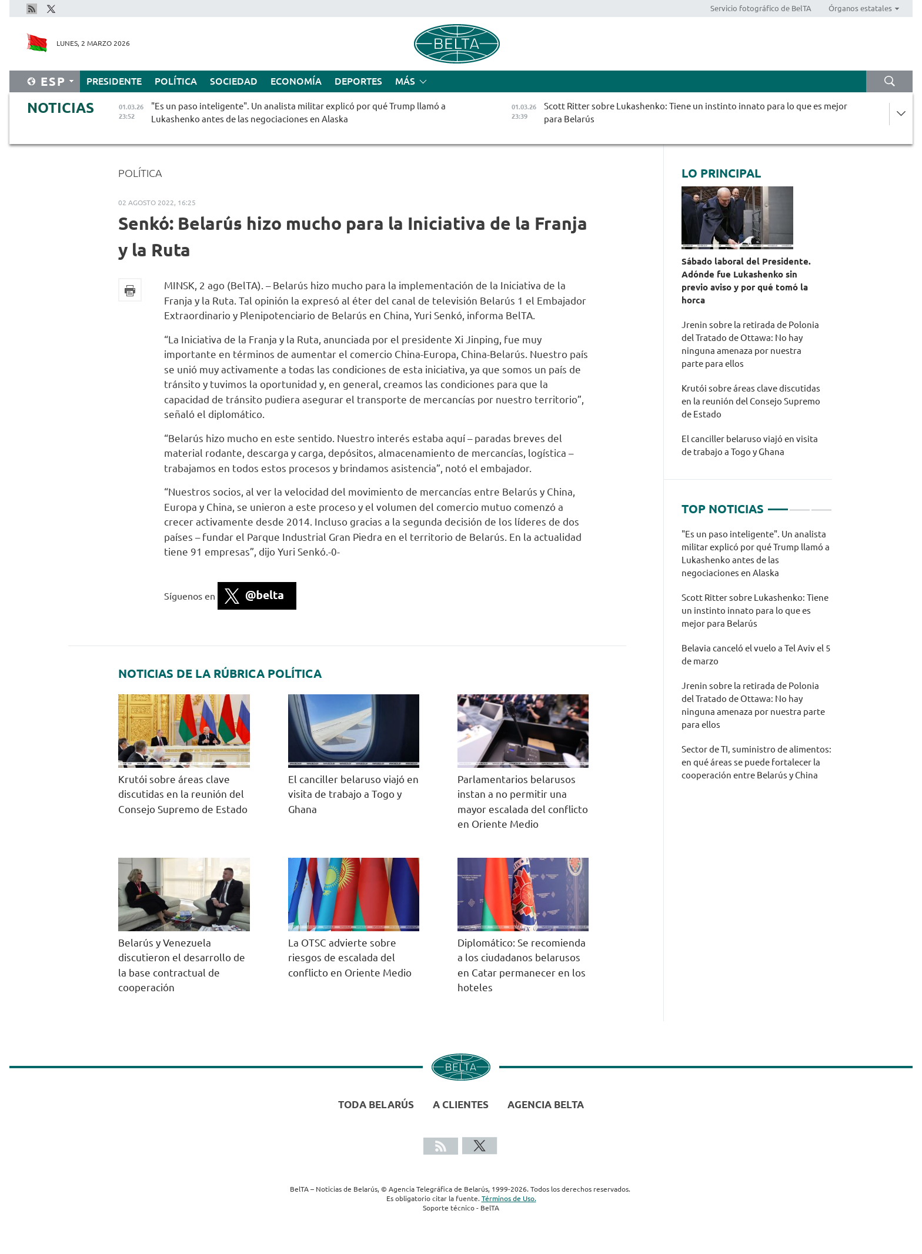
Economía (296, 81)
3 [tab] (821, 504)
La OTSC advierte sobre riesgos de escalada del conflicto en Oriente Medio (350, 957)
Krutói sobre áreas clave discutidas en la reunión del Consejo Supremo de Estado (183, 794)
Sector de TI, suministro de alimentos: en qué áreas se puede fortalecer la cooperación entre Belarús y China (756, 762)
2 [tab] (800, 504)
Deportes (358, 81)
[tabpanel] (757, 661)
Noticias (60, 108)
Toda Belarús (376, 1104)
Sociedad (234, 81)
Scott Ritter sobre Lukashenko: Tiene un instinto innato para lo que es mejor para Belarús (755, 610)
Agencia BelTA (545, 1104)
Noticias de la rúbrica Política (220, 674)
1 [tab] (778, 504)
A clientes (461, 1104)
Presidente (114, 81)
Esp (53, 81)
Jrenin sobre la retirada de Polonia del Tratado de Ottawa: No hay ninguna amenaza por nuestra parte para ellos (750, 344)
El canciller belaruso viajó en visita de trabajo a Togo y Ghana (353, 794)
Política (176, 81)
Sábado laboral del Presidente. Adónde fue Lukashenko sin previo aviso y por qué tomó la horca (746, 280)
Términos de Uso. (509, 1198)
